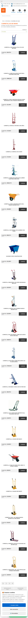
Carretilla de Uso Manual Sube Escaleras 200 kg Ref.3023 (14, 335)
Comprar (23, 52)
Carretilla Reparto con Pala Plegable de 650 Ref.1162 (14, 544)
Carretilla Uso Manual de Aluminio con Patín (14, 231)
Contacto (13, 11)
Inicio (3, 21)
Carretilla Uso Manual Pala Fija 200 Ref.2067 (14, 48)
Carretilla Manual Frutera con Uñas (14, 125)
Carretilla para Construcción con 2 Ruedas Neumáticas (14, 205)
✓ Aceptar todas (14, 612)
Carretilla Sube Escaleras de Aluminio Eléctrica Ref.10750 (14, 178)
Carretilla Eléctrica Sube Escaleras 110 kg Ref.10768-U (14, 361)
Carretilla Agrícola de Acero (14, 151)
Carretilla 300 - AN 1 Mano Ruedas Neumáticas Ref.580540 (14, 518)
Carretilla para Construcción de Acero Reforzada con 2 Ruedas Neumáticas (14, 100)
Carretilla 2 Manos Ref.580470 (14, 491)
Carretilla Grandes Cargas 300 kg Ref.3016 (14, 386)
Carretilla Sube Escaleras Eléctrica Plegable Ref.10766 (14, 74)
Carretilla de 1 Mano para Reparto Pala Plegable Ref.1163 (14, 413)
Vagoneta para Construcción (14, 256)
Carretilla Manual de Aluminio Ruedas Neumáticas (14, 309)
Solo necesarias (14, 616)
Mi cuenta (19, 11)
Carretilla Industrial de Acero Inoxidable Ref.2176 (14, 283)
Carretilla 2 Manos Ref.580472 (14, 439)
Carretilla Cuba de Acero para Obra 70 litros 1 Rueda (14, 466)
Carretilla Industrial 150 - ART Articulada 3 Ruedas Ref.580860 (14, 570)
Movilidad (8, 21)
